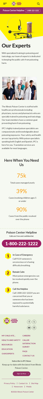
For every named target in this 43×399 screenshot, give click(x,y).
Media (28, 386)
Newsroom (18, 386)
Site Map (34, 383)
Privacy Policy (9, 383)
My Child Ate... (9, 335)
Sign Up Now (21, 374)
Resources (7, 344)
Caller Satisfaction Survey (29, 343)
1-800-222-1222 (33, 11)
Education (7, 349)
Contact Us (28, 356)
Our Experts (8, 353)
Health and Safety (11, 340)
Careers (26, 335)
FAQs (24, 351)
